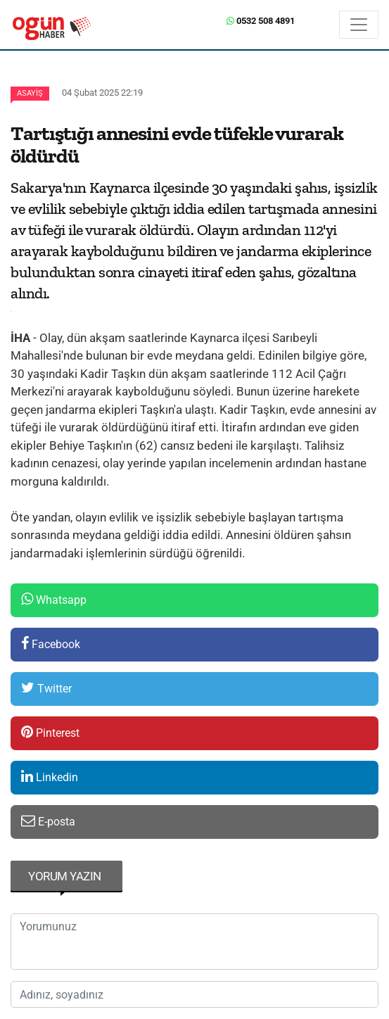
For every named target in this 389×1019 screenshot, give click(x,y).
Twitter (46, 688)
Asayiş (30, 93)
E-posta (48, 821)
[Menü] (358, 25)
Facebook (50, 643)
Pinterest (50, 732)
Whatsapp (54, 599)
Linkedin (49, 776)
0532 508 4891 (261, 20)
